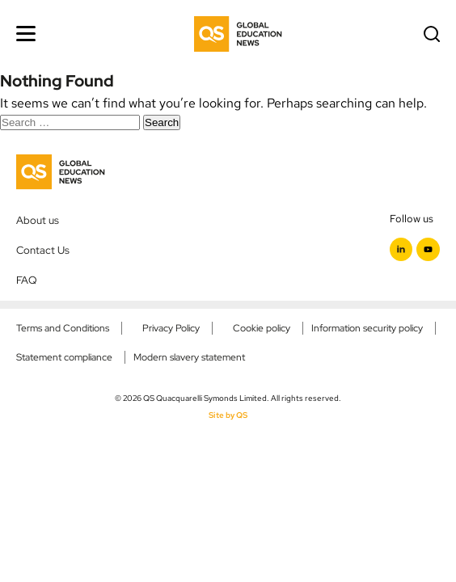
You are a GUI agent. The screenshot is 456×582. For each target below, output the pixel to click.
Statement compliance (64, 357)
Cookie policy (261, 328)
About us (37, 220)
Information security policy (367, 328)
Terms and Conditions (62, 328)
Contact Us (43, 249)
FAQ (26, 279)
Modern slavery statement (189, 357)
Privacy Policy (171, 328)
